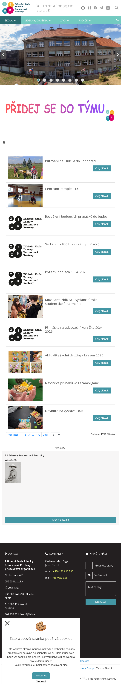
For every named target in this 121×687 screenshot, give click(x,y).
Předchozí (13, 434)
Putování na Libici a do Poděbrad (70, 161)
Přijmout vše (41, 675)
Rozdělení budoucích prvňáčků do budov (76, 216)
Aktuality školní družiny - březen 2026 (74, 355)
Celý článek (102, 168)
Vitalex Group (86, 668)
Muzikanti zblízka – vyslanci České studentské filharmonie (71, 301)
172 (38, 434)
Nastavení (41, 681)
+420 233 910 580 (63, 571)
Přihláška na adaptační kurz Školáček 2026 (73, 329)
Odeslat (101, 602)
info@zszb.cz (59, 577)
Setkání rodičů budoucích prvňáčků (72, 244)
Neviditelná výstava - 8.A (64, 410)
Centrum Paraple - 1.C (62, 188)
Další (45, 434)
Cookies (84, 660)
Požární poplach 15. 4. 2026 (66, 272)
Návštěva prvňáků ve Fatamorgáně (72, 383)
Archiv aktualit (60, 519)
